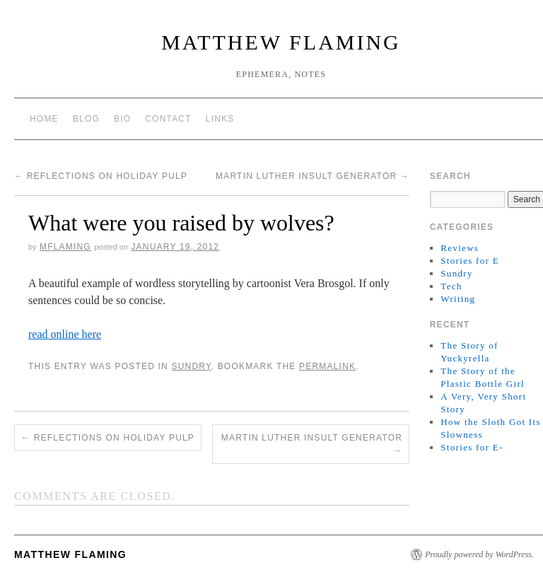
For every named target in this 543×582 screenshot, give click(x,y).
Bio (122, 119)
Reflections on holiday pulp (100, 176)
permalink (327, 366)
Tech (451, 286)
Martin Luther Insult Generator (312, 176)
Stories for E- (471, 447)
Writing (457, 298)
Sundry (191, 366)
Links (220, 119)
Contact (168, 119)
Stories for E (469, 260)
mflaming (65, 247)
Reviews (459, 248)
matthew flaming (281, 42)
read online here (64, 334)
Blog (86, 119)
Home (44, 119)
